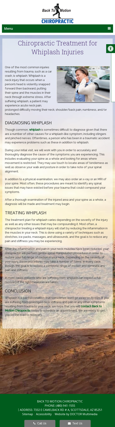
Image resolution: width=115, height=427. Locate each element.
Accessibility (44, 414)
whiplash (35, 129)
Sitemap (27, 414)
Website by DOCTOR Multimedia (76, 414)
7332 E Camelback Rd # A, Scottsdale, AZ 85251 (68, 410)
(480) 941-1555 (65, 406)
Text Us (75, 423)
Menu (8, 28)
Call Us (39, 423)
